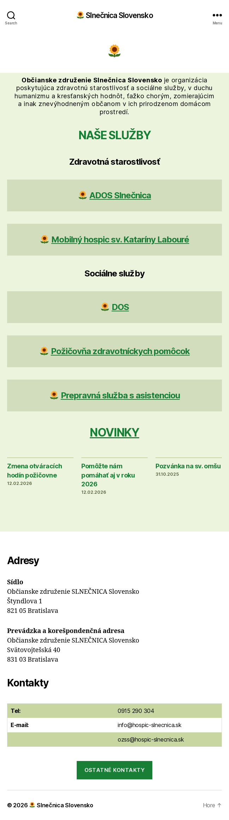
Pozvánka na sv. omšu (188, 466)
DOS (120, 307)
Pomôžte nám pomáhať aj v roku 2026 (108, 474)
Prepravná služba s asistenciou (120, 395)
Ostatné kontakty (114, 770)
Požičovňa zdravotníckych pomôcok (120, 351)
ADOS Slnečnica (120, 195)
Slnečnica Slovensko (115, 15)
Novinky (114, 432)
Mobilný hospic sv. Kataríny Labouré (120, 239)
